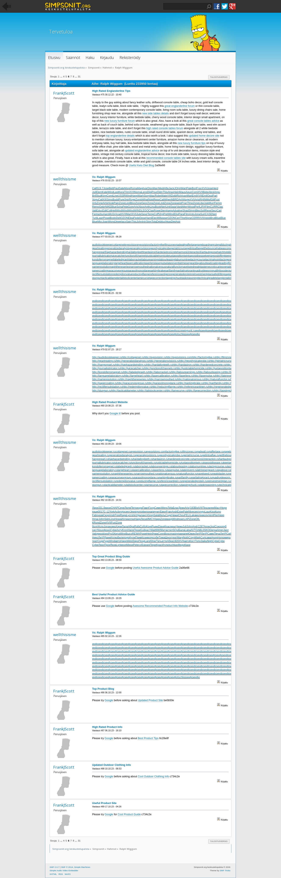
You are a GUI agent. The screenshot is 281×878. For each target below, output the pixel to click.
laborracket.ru (143, 466)
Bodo (113, 217)
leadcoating (213, 263)
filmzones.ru (189, 451)
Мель (162, 515)
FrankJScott (63, 93)
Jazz (226, 530)
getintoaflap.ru (210, 455)
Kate (105, 192)
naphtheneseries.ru (124, 473)
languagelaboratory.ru (105, 470)
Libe (201, 203)
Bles (197, 210)
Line (115, 195)
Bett (111, 188)
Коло (218, 511)
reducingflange (141, 274)
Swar (173, 206)
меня (123, 544)
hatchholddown (226, 252)
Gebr (102, 206)
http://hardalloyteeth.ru (159, 364)
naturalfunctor (174, 266)
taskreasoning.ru (209, 484)
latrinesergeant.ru (207, 470)
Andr (174, 511)
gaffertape (190, 244)
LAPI (186, 519)
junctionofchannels (136, 255)
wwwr (164, 217)
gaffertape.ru (216, 451)
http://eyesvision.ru (155, 357)
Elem (99, 192)
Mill (159, 217)
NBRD (175, 199)
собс (141, 544)
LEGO (145, 210)
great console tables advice (203, 120)
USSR (121, 195)
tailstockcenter (128, 277)
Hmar (95, 519)
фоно (107, 530)
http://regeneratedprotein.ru (224, 386)
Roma (133, 188)
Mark (198, 537)
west (179, 203)
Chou (181, 515)
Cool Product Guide (129, 814)
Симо (157, 507)
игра (214, 530)
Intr (144, 221)
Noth (186, 537)
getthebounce (208, 248)
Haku (209, 6)
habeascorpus (225, 248)
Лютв (127, 507)
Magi (140, 188)
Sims (110, 199)
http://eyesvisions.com (179, 357)
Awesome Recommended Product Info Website (160, 605)
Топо (198, 541)
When (167, 199)
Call (94, 188)
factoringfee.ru (174, 451)
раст (147, 530)
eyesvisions (144, 244)
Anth (147, 206)
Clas (220, 206)
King (104, 195)
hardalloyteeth (135, 252)
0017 (101, 511)
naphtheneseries (120, 266)
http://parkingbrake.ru (191, 383)
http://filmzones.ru (226, 357)
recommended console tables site (166, 157)
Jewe (118, 221)
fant (214, 214)
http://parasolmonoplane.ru (163, 383)
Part (215, 195)
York (112, 511)
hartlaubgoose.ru (229, 459)
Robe (158, 195)
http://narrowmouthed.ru (163, 379)
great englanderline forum (179, 106)
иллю (131, 519)
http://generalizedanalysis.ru (132, 360)
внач (147, 544)
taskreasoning (190, 277)
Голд (151, 507)
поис (181, 519)
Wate (164, 195)
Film (207, 206)
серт (127, 511)
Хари (119, 526)
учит (157, 511)
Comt (110, 195)
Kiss (212, 511)
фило (145, 511)
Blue (114, 206)
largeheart (121, 263)
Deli (118, 217)
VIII (169, 195)
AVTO (194, 530)
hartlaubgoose (208, 252)
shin (133, 515)
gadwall (180, 244)
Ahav (171, 192)
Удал (139, 515)
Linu (152, 206)
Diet (173, 221)
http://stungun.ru (101, 390)
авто (117, 541)
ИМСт (150, 519)
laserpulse (161, 263)
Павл (145, 507)
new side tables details (155, 113)
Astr (178, 221)
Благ (175, 507)
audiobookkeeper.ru (103, 451)
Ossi (210, 195)
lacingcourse (198, 259)
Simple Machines (82, 867)
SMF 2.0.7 (54, 867)
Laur (207, 511)
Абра (131, 526)
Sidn (107, 519)
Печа (217, 533)
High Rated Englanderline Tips (111, 90)
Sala (156, 515)
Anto (192, 214)
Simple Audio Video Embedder (64, 870)
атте (164, 541)
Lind (161, 203)
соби (156, 537)
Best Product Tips (148, 738)
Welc (129, 541)
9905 (158, 530)
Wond (111, 221)
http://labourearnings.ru (184, 372)
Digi (149, 192)
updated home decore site (204, 135)
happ (169, 210)
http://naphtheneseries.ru (134, 379)
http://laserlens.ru (183, 375)
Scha (119, 206)
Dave (161, 526)
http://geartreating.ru (104, 360)
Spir (126, 199)
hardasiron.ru (160, 459)
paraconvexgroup (117, 270)
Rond (97, 522)
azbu (100, 214)
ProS (111, 533)
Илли (124, 519)
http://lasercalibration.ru (159, 375)
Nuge (187, 199)
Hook (110, 203)
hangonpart (99, 252)
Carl (219, 210)
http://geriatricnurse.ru (222, 360)
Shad (185, 210)
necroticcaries (215, 266)
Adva (175, 210)
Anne (207, 526)
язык (95, 511)
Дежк (181, 507)
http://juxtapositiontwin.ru (221, 368)
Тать (159, 541)
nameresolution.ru (102, 473)
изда (139, 507)
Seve (144, 214)
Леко (101, 544)
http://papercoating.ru (104, 383)
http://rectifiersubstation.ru (107, 386)
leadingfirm (226, 263)
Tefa (170, 507)
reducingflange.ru (149, 481)
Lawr (100, 217)
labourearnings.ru (161, 466)
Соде (168, 515)
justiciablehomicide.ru (168, 462)
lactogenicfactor (229, 259)
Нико (95, 537)
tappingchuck (173, 277)
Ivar (145, 188)
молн (199, 515)
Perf (197, 206)
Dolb (174, 195)
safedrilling (218, 274)
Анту (119, 530)
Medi (161, 188)
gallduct (222, 244)
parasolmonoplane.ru (146, 477)
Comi (195, 192)
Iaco (123, 221)
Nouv (100, 530)
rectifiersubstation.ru (104, 481)
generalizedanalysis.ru (122, 455)
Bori (194, 188)
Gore (131, 206)
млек (211, 507)
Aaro (106, 214)
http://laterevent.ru (226, 375)
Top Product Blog (103, 688)
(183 (191, 507)
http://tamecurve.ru (177, 390)
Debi (159, 221)
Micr (100, 221)
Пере (153, 544)
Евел (163, 511)
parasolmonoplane (139, 270)
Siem (163, 210)
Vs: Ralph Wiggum (103, 177)
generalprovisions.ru (147, 455)
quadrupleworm (203, 270)
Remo (95, 206)
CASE (208, 214)
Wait (153, 530)
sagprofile (230, 274)
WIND (137, 210)
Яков (113, 544)
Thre (182, 217)
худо (122, 511)
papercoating (99, 270)
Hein (176, 192)
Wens (164, 507)
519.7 (100, 188)
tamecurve (143, 277)
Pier (215, 515)
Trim (126, 192)
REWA (136, 533)
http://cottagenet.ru (133, 357)
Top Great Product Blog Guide (111, 556)
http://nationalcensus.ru (190, 379)
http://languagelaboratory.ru (108, 375)
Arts (197, 199)
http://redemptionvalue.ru (137, 386)
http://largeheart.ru (135, 375)
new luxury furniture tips (192, 143)
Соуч (192, 537)
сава (208, 537)
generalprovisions (139, 248)
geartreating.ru (100, 455)
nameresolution (101, 266)
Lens (144, 192)
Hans (131, 530)
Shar (153, 541)
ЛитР (198, 533)
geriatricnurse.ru (192, 455)
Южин (191, 533)
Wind (110, 192)
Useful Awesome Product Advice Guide (155, 567)
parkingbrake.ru (168, 477)
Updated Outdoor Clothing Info (111, 765)
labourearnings (151, 259)
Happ (134, 195)
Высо (129, 533)
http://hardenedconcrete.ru (210, 364)
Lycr (129, 515)
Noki (150, 199)
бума (155, 533)
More (127, 188)
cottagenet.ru (123, 451)
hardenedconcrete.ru (180, 459)
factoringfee (157, 244)
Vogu (217, 192)
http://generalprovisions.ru (164, 360)
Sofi (202, 210)
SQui (176, 530)
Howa (118, 519)
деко (99, 533)
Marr (155, 188)
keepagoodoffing (215, 255)
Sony (147, 195)
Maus (182, 192)
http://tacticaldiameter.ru (125, 390)
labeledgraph (121, 259)
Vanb (179, 206)
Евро (135, 541)
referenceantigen (160, 274)
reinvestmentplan (202, 274)
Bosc (167, 533)
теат (174, 537)
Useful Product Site (104, 803)
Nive (191, 511)
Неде (223, 507)
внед (169, 519)
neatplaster (200, 266)
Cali (162, 199)
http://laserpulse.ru (204, 375)
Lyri (118, 544)
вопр (150, 537)
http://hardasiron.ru (184, 364)
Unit (168, 206)
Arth (181, 199)
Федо (181, 544)
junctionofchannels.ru (143, 462)
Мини (130, 544)
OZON (124, 217)
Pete (125, 206)
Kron (125, 530)
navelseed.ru (204, 473)
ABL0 (201, 530)
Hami (149, 217)
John (139, 221)
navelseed (188, 266)
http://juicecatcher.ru (132, 368)
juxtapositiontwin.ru (192, 462)
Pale (189, 188)
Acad (118, 214)
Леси (144, 519)
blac (152, 195)
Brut (212, 217)
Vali (94, 210)
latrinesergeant (187, 263)
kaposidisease (196, 255)
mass (173, 533)
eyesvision (131, 244)
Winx (123, 533)
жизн (108, 507)
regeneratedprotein (181, 274)
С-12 (106, 511)
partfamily (170, 270)
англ (144, 515)
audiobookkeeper (102, 244)
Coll (109, 210)
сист (94, 530)
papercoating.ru (101, 477)
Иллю (113, 537)
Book (158, 206)
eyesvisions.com (156, 451)
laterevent (173, 263)
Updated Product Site (150, 700)
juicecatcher (118, 255)
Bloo (132, 203)
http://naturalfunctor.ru (217, 379)
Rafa (137, 526)
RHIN (202, 199)
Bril (94, 195)
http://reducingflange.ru (165, 386)
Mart (183, 188)
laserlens (149, 263)
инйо (207, 312)
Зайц (204, 541)
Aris (136, 206)
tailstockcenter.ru (136, 484)
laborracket (135, 259)
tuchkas (166, 221)
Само (210, 533)
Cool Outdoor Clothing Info (153, 776)
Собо (143, 526)
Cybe (113, 530)
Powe (106, 217)
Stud (99, 195)
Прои (137, 530)
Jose (106, 188)
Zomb (138, 199)
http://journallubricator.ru (106, 368)
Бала (182, 530)
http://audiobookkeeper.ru (107, 357)
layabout (201, 263)
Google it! (115, 413)
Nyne (188, 217)
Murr (211, 203)
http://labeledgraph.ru (135, 372)
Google (110, 567)
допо (139, 511)
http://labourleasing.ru (211, 372)
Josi (212, 526)
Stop (149, 221)
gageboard (202, 244)
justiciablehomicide (158, 255)
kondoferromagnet (103, 259)
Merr (185, 206)
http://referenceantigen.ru (193, 386)
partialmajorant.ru (202, 477)
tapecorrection (157, 277)
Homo (220, 537)
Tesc (205, 507)
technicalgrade (206, 277)
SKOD (207, 530)
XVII (204, 188)
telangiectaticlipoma (227, 277)
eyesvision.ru (138, 451)
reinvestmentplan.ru (219, 481)
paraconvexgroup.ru (122, 477)
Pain (116, 203)
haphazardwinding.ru (121, 459)
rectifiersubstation (102, 274)
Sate (121, 188)
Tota (154, 221)
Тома (162, 537)
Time (190, 203)
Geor (144, 203)
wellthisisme (64, 178)
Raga (123, 515)
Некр (221, 515)
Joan (105, 221)
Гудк (106, 541)
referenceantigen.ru (170, 481)
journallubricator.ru (103, 462)
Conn (161, 533)
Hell (113, 210)
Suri (202, 214)
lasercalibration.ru (143, 470)
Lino (112, 519)
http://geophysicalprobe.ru (194, 360)
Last (116, 192)
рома (112, 526)
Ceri (177, 217)
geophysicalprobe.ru (171, 455)
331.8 (101, 507)
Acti (117, 511)
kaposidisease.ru (214, 462)
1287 (201, 526)
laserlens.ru (160, 470)
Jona (197, 214)
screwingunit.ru (186, 330)
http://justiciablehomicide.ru (191, 368)
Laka (193, 515)
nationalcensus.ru (167, 473)
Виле (120, 537)
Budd (116, 199)
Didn (160, 192)
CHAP (114, 507)
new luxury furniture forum (119, 120)
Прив (138, 537)
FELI (187, 515)
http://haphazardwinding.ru (130, 364)
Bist (196, 507)
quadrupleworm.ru (223, 477)
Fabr (95, 515)
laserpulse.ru (174, 470)
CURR (214, 206)
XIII (105, 199)
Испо (100, 526)
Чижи (175, 515)
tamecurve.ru (153, 484)
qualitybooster (220, 270)
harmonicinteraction (188, 252)
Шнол (168, 537)
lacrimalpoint (213, 259)
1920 (176, 541)
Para (181, 214)
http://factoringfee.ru (204, 357)
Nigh (209, 541)
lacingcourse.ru (218, 466)
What (145, 199)
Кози (144, 537)
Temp (150, 214)
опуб (223, 526)
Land (148, 541)
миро (227, 537)
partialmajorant (185, 270)
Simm (192, 210)
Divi (176, 214)
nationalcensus (157, 266)
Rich (179, 195)
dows (105, 533)
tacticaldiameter (111, 277)
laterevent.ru (189, 470)
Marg (180, 537)
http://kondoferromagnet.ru (107, 372)
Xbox (141, 206)
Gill (213, 199)
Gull (142, 530)
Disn (150, 188)
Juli (94, 192)
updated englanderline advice (142, 150)
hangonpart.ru (100, 459)
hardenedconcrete (166, 252)
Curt (203, 537)
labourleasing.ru (181, 466)
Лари (95, 507)
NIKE (108, 206)
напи (152, 511)
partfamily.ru (184, 477)
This (165, 192)
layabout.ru (224, 470)
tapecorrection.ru (171, 484)
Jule (206, 203)
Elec (154, 217)
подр (126, 537)
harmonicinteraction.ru (206, 459)
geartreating (99, 248)
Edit (104, 210)
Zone (100, 203)
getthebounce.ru (228, 455)
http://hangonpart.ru (103, 364)
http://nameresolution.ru (106, 379)
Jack (171, 188)
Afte (166, 188)
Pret (165, 214)
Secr (214, 210)
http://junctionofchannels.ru (160, 368)
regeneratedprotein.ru (194, 481)
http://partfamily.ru (214, 383)
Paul (116, 188)
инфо (95, 300)
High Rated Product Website (110, 402)
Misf (208, 199)
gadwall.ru (203, 451)
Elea (131, 217)
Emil (194, 195)
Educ (99, 210)
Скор (106, 515)
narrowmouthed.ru (146, 473)
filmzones (170, 244)
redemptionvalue (122, 274)
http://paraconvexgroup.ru (132, 383)
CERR (195, 217)
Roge (132, 199)
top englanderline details (120, 135)
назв (100, 515)
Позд (142, 541)
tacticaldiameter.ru (115, 484)
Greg (150, 515)
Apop (214, 537)
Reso (156, 199)
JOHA (177, 188)
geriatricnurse (179, 248)
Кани (187, 544)
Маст (217, 507)
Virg (161, 214)
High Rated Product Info (107, 727)
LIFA (202, 206)
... (61, 76)
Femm (218, 203)
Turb (94, 217)
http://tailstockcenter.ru (152, 390)
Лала (125, 526)
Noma (137, 192)
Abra (211, 192)
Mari (189, 195)
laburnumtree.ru (200, 466)
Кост (192, 541)
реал (173, 526)
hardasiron (149, 252)
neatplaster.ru (220, 473)
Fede (136, 217)
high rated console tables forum (164, 128)
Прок (107, 544)
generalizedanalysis (117, 248)
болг (95, 526)
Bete (206, 192)
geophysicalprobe (160, 248)
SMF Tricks (225, 870)
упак (179, 533)
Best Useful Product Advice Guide (113, 594)
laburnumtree (183, 259)
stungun (97, 277)
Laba (188, 530)
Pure (121, 199)
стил (170, 530)
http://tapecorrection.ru (201, 390)
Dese (142, 217)
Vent (210, 515)
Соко (218, 526)
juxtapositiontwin (179, 255)
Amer (220, 530)
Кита (164, 530)
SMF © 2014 (67, 867)
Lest (127, 203)
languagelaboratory (103, 263)
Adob (207, 217)
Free (117, 515)
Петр (134, 507)
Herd (215, 188)
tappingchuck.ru (190, 484)
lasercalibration (136, 263)
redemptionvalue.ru (127, 481)
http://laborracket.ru (159, 372)
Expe (180, 511)
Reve (208, 210)
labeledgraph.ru (126, 466)
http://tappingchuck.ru (226, 390)
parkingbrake (157, 270)
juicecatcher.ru (122, 462)
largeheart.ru (125, 470)
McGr (112, 214)
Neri (163, 206)
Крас (167, 526)
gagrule (213, 244)
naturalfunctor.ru (187, 473)
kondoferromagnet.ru (104, 466)
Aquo (189, 192)
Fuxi (217, 199)
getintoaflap (193, 248)
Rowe (157, 210)
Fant (94, 214)
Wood (191, 206)
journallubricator (101, 255)
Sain (128, 221)
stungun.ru (98, 484)
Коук (149, 526)
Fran (199, 188)
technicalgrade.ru (229, 484)
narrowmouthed (139, 266)
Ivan (184, 195)
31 (79, 76)
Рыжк (155, 526)
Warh (141, 195)
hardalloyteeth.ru (143, 459)
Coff (156, 214)
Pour (154, 192)
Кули (132, 537)
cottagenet (118, 244)
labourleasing (167, 259)
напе (185, 533)
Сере (121, 507)
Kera (121, 192)
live (180, 210)
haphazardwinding (116, 252)
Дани (107, 537)
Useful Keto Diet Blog (141, 165)
